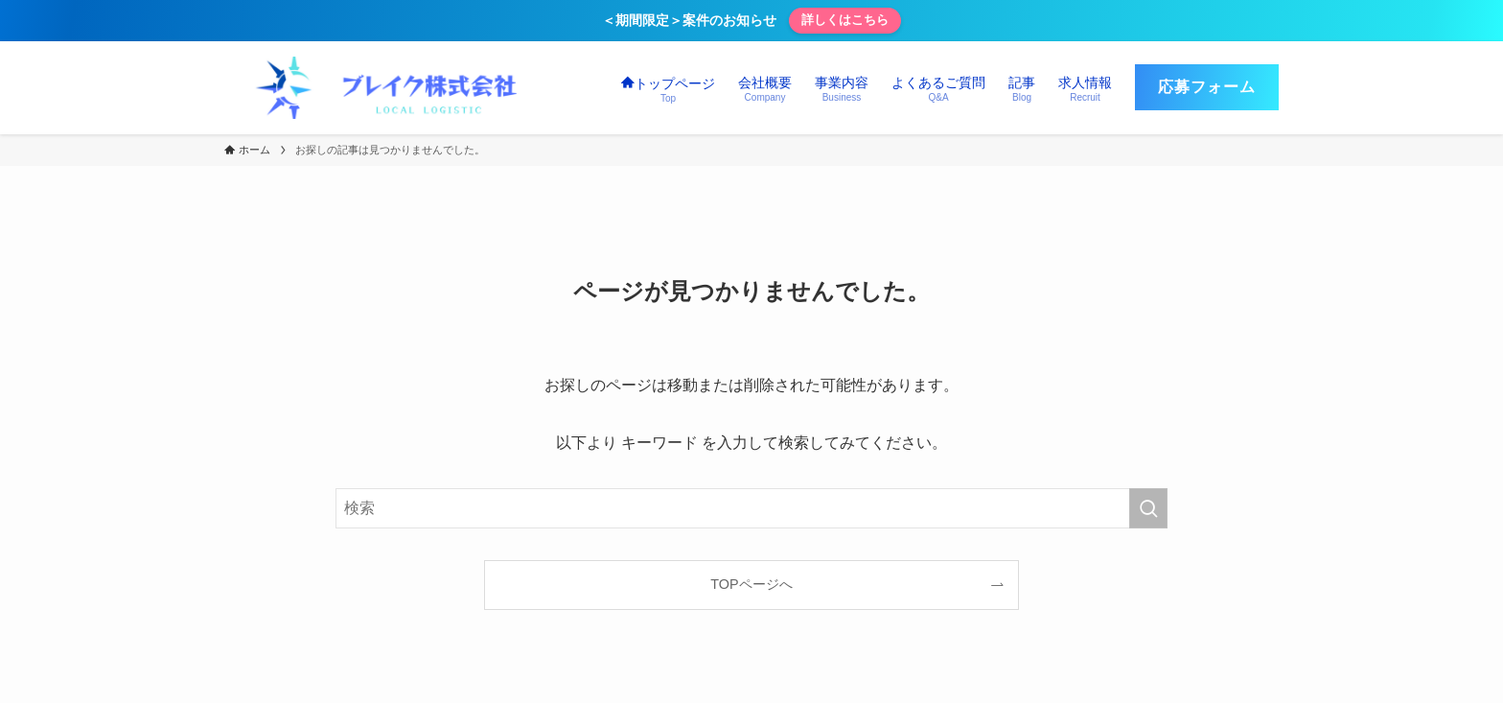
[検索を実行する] (1148, 508)
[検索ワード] (751, 508)
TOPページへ (751, 584)
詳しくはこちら (845, 19)
